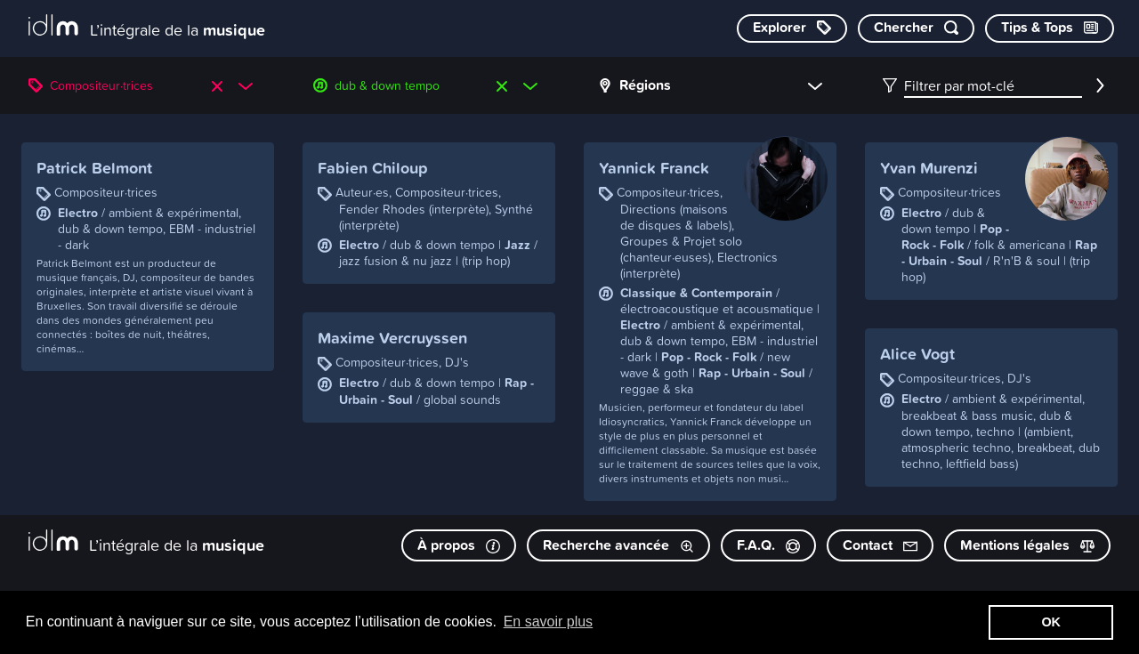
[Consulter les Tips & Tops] (1049, 28)
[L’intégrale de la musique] (146, 27)
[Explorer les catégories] (792, 28)
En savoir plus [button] (549, 621)
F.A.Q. (768, 545)
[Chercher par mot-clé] (916, 28)
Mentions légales (1027, 545)
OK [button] (1051, 622)
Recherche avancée (618, 545)
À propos (458, 545)
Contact (880, 545)
